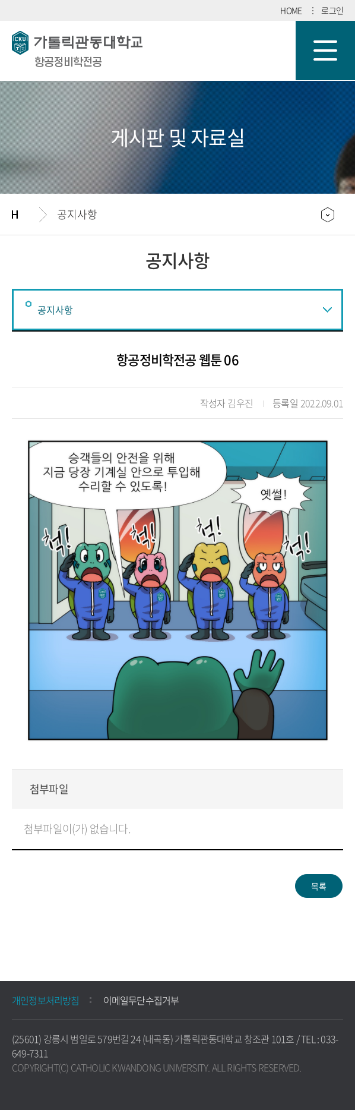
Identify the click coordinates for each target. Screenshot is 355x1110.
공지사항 (77, 214)
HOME (291, 10)
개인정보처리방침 (46, 1000)
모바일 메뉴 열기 (325, 50)
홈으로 (25, 214)
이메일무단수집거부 (141, 1000)
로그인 (332, 10)
